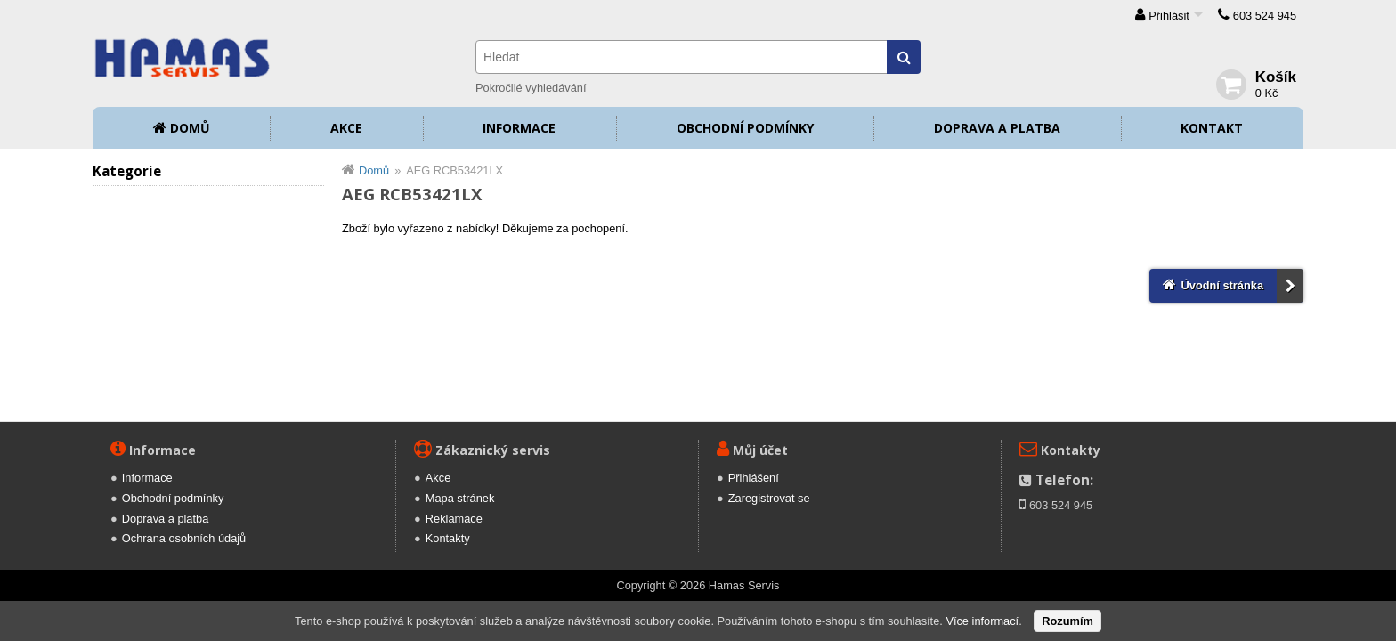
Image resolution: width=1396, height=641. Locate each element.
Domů (190, 127)
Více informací (982, 621)
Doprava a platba (997, 127)
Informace (519, 127)
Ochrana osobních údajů (184, 538)
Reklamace (454, 518)
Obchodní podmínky (745, 127)
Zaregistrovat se (769, 498)
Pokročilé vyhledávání (530, 87)
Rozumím (1067, 621)
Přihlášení (753, 477)
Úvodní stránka (1222, 285)
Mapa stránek (460, 498)
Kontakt (1212, 127)
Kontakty (448, 538)
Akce (346, 127)
